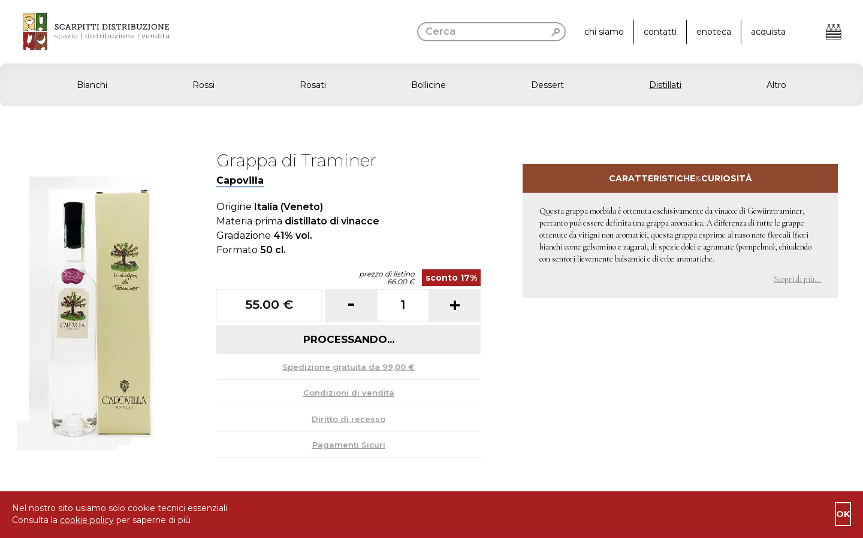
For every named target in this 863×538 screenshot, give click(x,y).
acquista (768, 31)
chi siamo (604, 31)
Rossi (203, 85)
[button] (431, 85)
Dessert (547, 85)
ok (843, 514)
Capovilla (240, 180)
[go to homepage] (84, 31)
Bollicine (428, 85)
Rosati (313, 85)
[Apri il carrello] (833, 31)
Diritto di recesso (348, 419)
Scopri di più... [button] (797, 279)
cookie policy (87, 520)
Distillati (665, 85)
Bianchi (92, 85)
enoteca (713, 31)
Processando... (348, 339)
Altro (776, 85)
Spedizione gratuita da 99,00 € (348, 367)
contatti (660, 31)
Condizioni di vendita (348, 392)
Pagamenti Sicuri (348, 444)
